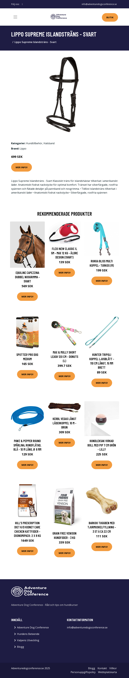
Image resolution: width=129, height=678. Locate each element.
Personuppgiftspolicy (83, 672)
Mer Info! (21, 167)
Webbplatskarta (107, 672)
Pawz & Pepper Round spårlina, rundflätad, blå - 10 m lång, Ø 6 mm (27, 445)
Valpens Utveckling (28, 640)
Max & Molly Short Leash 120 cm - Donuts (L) (64, 356)
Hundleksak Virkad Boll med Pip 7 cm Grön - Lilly (101, 445)
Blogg (20, 646)
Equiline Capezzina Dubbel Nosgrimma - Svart (27, 277)
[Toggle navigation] (15, 17)
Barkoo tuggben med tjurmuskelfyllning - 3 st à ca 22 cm (101, 527)
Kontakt (102, 668)
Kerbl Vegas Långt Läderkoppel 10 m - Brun (64, 423)
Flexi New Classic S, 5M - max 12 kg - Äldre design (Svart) (64, 253)
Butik (110, 17)
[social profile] (22, 4)
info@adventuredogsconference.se (99, 4)
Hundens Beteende (28, 634)
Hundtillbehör (34, 143)
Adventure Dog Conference (33, 627)
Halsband (49, 143)
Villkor (113, 668)
